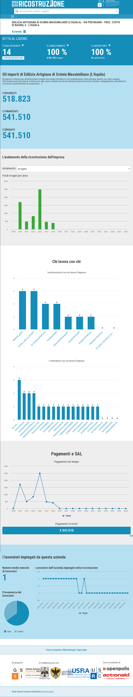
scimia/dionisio (48, 427)
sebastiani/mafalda (66, 428)
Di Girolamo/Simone (38, 338)
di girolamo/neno (86, 427)
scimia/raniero (53, 426)
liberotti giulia (17, 336)
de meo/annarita (18, 422)
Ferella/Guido (52, 336)
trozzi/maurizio (78, 427)
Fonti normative (54, 650)
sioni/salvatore (82, 427)
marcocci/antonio (37, 428)
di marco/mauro (97, 427)
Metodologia (69, 650)
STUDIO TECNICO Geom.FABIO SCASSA (111, 334)
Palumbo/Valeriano (95, 338)
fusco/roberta (58, 426)
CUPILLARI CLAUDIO (26, 339)
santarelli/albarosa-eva (30, 429)
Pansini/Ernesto (74, 337)
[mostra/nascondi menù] (13, 16)
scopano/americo (72, 428)
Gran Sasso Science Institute (26, 691)
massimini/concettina (60, 429)
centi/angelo (44, 426)
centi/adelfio (103, 426)
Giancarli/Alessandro (61, 339)
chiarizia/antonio (111, 427)
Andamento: (9, 168)
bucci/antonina (107, 427)
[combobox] (63, 11)
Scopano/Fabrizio (85, 338)
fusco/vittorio (19, 426)
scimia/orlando (24, 427)
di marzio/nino (92, 426)
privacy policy (48, 691)
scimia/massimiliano (27, 429)
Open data (82, 650)
